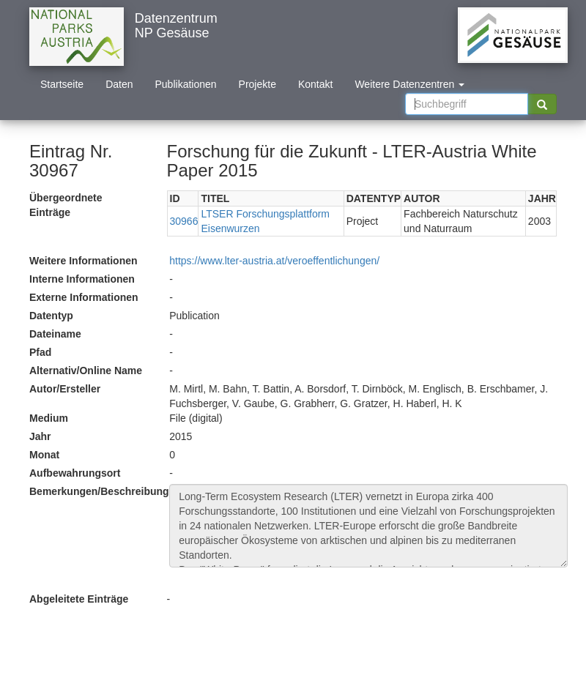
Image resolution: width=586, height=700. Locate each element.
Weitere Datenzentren (409, 84)
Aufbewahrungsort (74, 473)
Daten (119, 84)
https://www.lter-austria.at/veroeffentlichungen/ (274, 261)
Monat (44, 455)
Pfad (40, 352)
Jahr (40, 436)
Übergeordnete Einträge (66, 205)
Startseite (62, 84)
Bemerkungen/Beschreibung (93, 491)
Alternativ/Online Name (85, 370)
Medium (48, 418)
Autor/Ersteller (64, 389)
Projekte (257, 84)
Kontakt (315, 84)
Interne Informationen (82, 279)
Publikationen (186, 84)
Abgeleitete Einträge (78, 599)
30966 (184, 221)
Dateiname (55, 334)
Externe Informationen (83, 297)
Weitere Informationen (83, 261)
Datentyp (51, 315)
